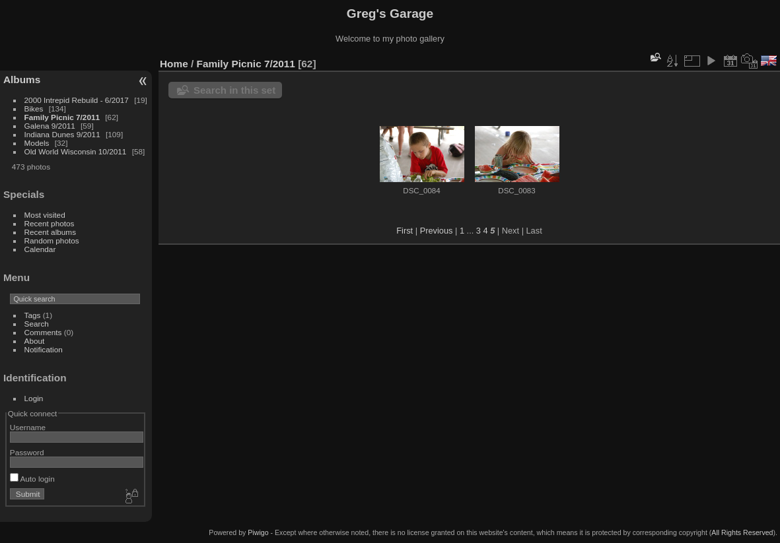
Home (174, 63)
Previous (436, 231)
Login (34, 398)
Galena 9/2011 (49, 125)
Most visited (44, 214)
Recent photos (49, 223)
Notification (43, 349)
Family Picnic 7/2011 (62, 117)
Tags (32, 315)
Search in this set (234, 90)
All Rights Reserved (742, 532)
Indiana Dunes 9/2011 (62, 134)
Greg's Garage (390, 13)
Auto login (32, 478)
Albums (21, 79)
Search (36, 323)
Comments (43, 332)
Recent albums (50, 232)
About (34, 340)
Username (28, 427)
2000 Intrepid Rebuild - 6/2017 (76, 100)
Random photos (51, 240)
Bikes (34, 108)
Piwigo (258, 532)
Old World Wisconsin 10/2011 (75, 151)
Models (37, 143)
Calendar (40, 249)
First (404, 231)
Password (27, 452)
